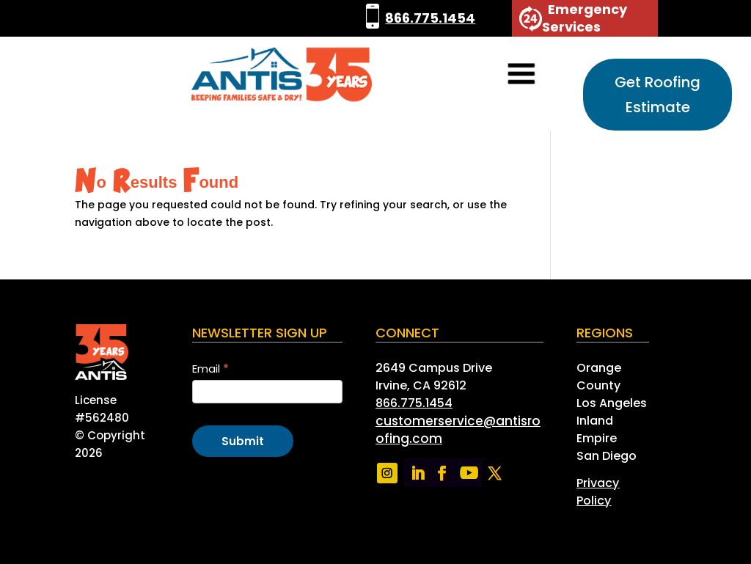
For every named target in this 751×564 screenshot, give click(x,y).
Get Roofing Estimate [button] (657, 94)
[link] (372, 18)
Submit (242, 441)
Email (210, 368)
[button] (501, 75)
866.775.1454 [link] (430, 18)
